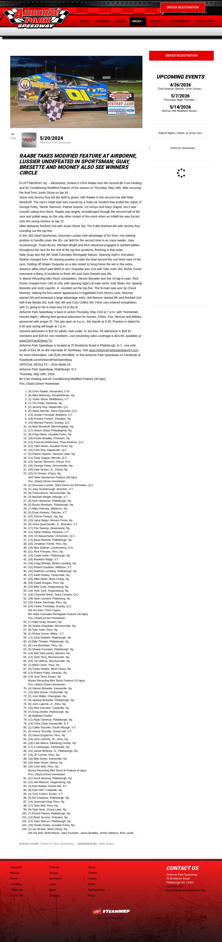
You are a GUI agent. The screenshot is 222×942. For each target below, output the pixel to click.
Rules (91, 884)
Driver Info (16, 895)
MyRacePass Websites (111, 911)
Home (84, 21)
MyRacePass (96, 889)
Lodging (54, 895)
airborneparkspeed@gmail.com (186, 890)
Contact (54, 867)
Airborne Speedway (182, 148)
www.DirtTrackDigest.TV (35, 340)
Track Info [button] (205, 21)
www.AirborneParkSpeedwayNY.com (114, 350)
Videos (92, 878)
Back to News (32, 853)
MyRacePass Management (111, 918)
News (91, 867)
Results (15, 872)
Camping (15, 884)
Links (52, 884)
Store (52, 889)
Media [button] (136, 21)
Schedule (102, 21)
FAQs (91, 895)
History (53, 872)
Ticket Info (16, 889)
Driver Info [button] (179, 21)
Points (121, 21)
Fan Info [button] (156, 21)
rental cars (195, 133)
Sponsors (55, 878)
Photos (92, 872)
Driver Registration (183, 7)
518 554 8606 (175, 886)
